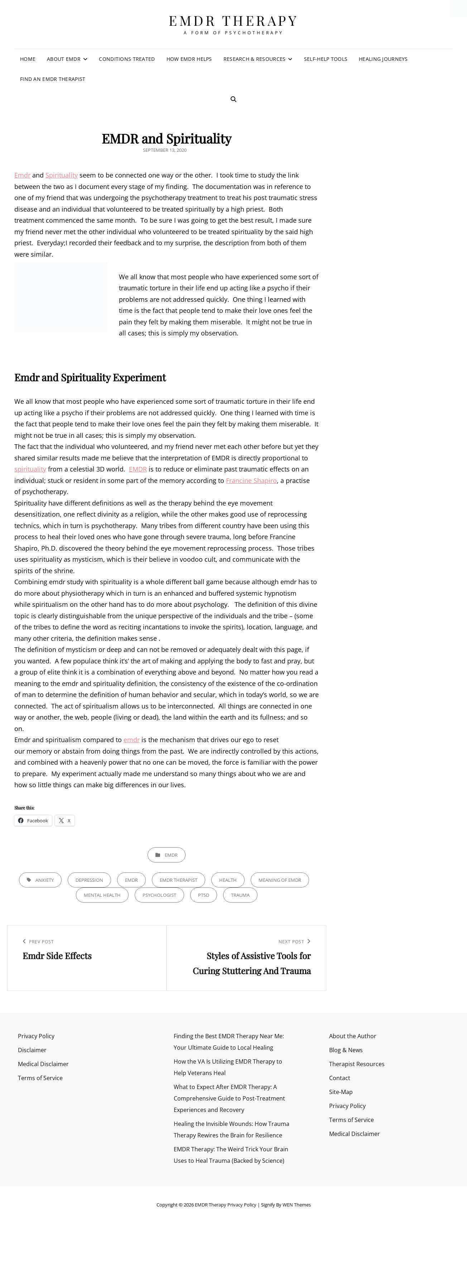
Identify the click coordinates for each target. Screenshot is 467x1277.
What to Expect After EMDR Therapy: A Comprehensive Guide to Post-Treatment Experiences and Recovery (229, 1098)
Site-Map (341, 1092)
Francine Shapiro (251, 480)
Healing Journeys (383, 58)
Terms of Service (40, 1078)
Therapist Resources (357, 1064)
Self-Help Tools (325, 58)
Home (27, 58)
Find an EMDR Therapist (52, 79)
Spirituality (61, 175)
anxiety (44, 880)
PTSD (203, 895)
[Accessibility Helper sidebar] (458, 8)
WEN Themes (297, 1204)
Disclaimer (32, 1050)
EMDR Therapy (233, 20)
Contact (339, 1078)
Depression (89, 880)
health (228, 880)
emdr (132, 739)
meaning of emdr (280, 880)
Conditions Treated (127, 58)
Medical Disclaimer (43, 1064)
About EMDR (64, 58)
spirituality (30, 469)
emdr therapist (178, 880)
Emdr (22, 175)
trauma (240, 895)
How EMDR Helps (189, 58)
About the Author (352, 1036)
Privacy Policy (36, 1036)
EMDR (138, 469)
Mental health (102, 895)
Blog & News (346, 1050)
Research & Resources (254, 58)
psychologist (159, 895)
